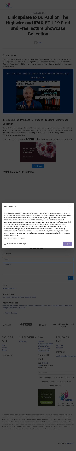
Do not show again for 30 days (15, 244)
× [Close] (69, 206)
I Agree (67, 244)
